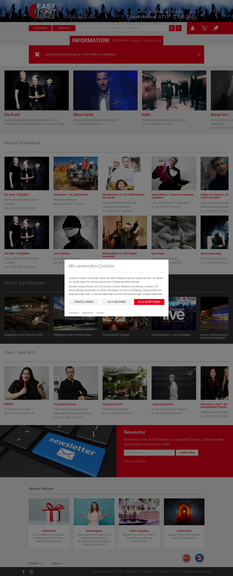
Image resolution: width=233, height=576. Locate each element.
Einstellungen (84, 301)
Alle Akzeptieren (149, 301)
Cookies (100, 313)
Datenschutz (88, 313)
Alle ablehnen (117, 301)
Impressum (74, 313)
